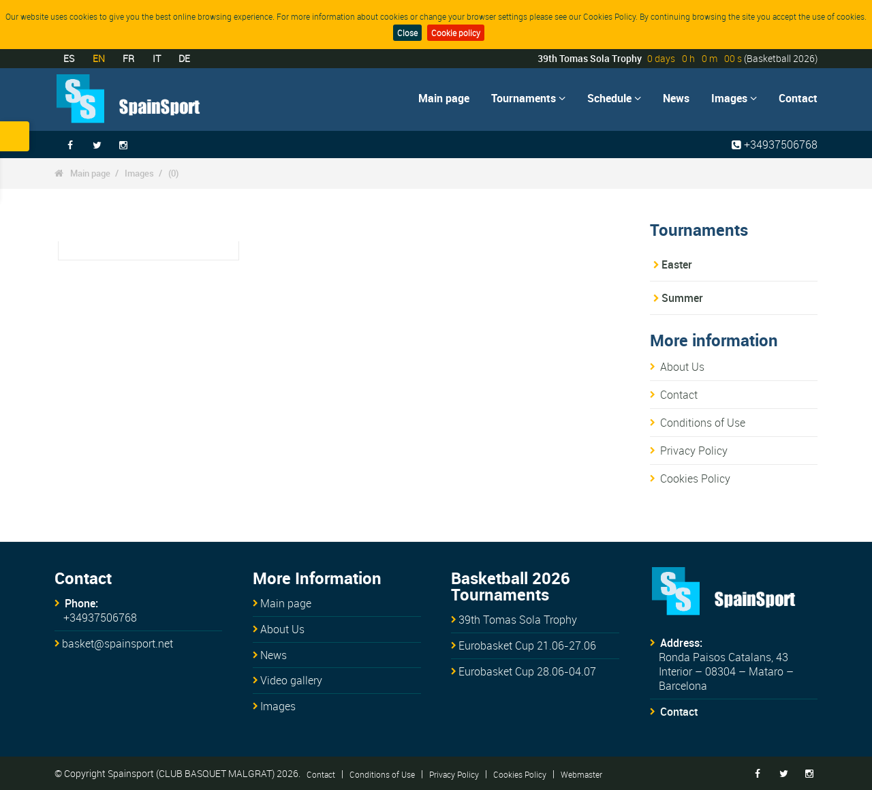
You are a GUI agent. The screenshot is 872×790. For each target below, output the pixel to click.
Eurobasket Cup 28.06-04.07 (527, 671)
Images (734, 98)
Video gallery (291, 680)
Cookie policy (455, 32)
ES (68, 58)
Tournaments (528, 98)
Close (407, 32)
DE (184, 58)
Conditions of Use (702, 422)
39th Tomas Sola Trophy (517, 619)
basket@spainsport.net (117, 643)
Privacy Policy (694, 450)
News (676, 98)
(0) (173, 173)
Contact (798, 98)
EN (99, 58)
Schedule (614, 98)
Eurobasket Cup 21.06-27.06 (527, 645)
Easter (676, 264)
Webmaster (581, 773)
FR (128, 58)
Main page (443, 98)
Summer (682, 297)
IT (157, 58)
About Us (682, 366)
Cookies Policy (695, 478)
